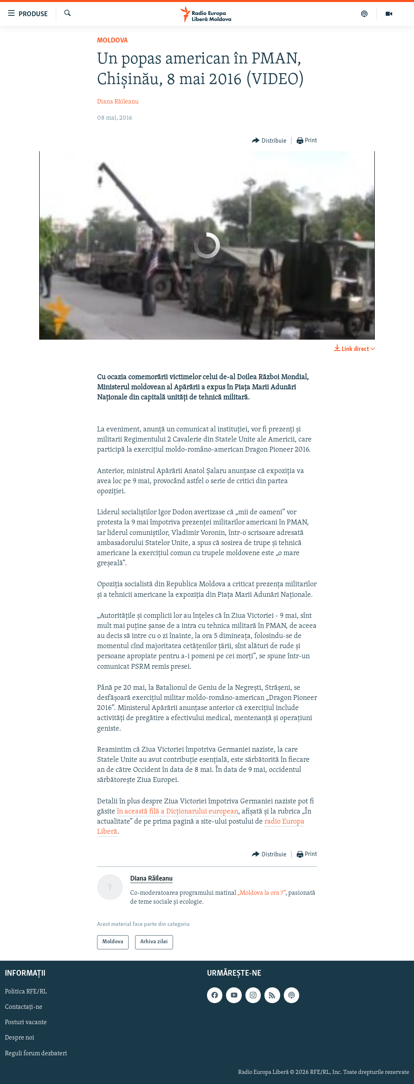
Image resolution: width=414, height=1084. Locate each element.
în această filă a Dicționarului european (177, 812)
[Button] (269, 140)
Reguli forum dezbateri (36, 1053)
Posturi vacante (26, 1022)
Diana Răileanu (118, 102)
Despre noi (19, 1038)
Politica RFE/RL (26, 992)
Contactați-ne (23, 1007)
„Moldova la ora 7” (261, 893)
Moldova (112, 40)
